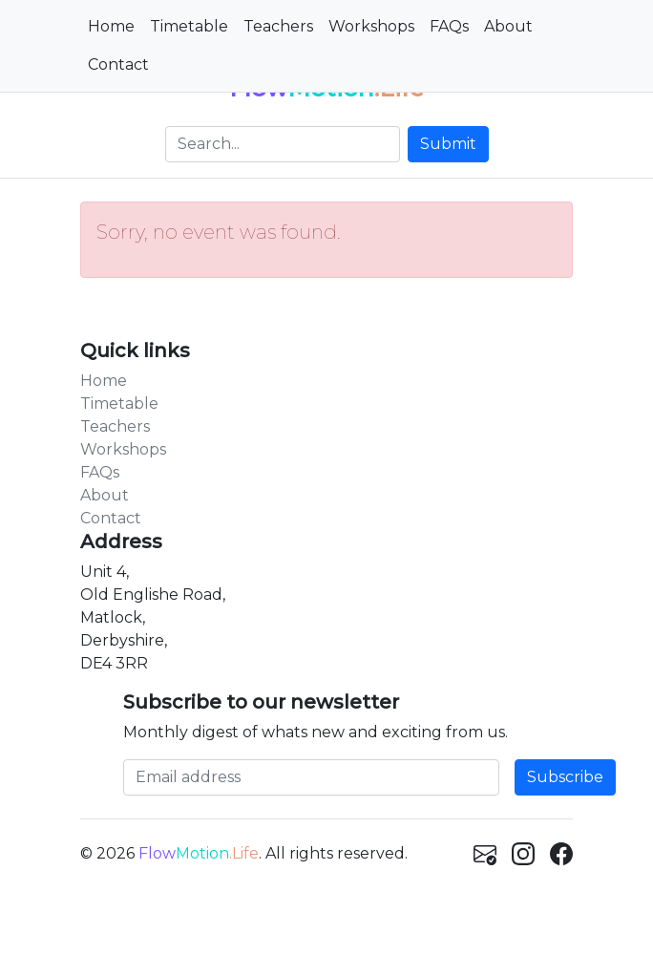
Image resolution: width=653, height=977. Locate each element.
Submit (448, 144)
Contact (118, 64)
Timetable (189, 26)
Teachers (278, 26)
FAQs (449, 26)
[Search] (282, 144)
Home (111, 26)
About (508, 26)
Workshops (371, 26)
